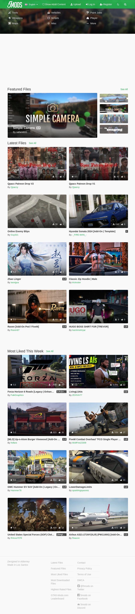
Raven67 (15, 330)
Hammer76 (16, 490)
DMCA (80, 580)
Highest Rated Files (61, 589)
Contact (81, 562)
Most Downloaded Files (60, 582)
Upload (76, 4)
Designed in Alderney (19, 561)
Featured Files (58, 568)
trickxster (76, 282)
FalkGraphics (17, 395)
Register (106, 4)
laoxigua (15, 282)
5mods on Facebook (84, 597)
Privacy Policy (84, 568)
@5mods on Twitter (85, 588)
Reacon (76, 538)
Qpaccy (14, 187)
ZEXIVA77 (77, 395)
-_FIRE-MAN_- (79, 235)
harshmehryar (79, 330)
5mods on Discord (84, 606)
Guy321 (14, 235)
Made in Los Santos (18, 565)
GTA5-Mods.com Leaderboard (60, 597)
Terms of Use (84, 574)
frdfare (14, 442)
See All (124, 89)
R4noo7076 (16, 538)
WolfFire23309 (79, 442)
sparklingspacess (80, 490)
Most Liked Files (59, 574)
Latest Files (57, 562)
